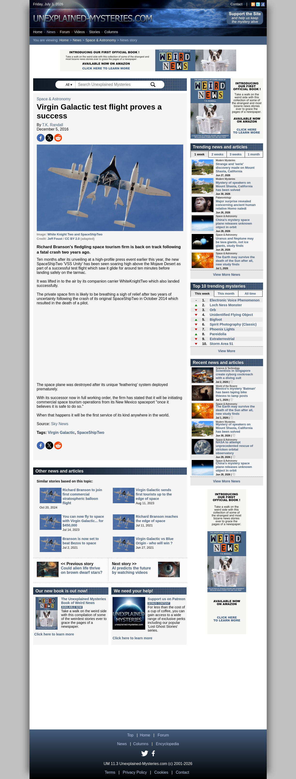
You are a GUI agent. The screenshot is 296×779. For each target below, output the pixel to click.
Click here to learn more (54, 634)
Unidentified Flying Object (231, 315)
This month (226, 293)
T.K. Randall (52, 125)
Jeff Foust (54, 238)
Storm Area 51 (221, 344)
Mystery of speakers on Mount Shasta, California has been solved (234, 186)
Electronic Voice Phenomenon (234, 300)
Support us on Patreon (166, 599)
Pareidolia (218, 334)
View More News (226, 275)
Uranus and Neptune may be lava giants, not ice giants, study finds (235, 242)
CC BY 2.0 (72, 238)
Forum (65, 32)
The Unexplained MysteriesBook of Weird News (83, 601)
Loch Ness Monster (226, 305)
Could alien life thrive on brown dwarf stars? (82, 570)
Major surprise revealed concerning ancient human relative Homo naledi (236, 204)
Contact (236, 4)
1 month (254, 154)
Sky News (59, 424)
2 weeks (217, 154)
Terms (110, 772)
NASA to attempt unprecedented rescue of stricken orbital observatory (234, 447)
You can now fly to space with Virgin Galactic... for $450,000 (83, 521)
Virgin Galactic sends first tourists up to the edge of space (154, 494)
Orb (213, 310)
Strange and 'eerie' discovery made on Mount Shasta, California (235, 167)
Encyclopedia (167, 744)
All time (250, 293)
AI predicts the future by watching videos (131, 570)
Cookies (161, 772)
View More (226, 351)
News (51, 32)
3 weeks (236, 154)
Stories (94, 32)
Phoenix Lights (222, 329)
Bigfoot (216, 319)
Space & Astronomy (100, 40)
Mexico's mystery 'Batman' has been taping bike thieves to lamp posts (236, 392)
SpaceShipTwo (90, 432)
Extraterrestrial (222, 339)
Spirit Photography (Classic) (233, 324)
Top (130, 735)
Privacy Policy (135, 772)
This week (202, 293)
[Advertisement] (110, 344)
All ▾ (69, 85)
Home (37, 32)
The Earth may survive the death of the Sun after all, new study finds (235, 260)
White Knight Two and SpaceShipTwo (74, 234)
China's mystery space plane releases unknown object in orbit (234, 223)
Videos (79, 32)
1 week (199, 154)
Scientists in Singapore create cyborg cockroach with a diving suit (234, 374)
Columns (111, 32)
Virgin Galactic (61, 432)
